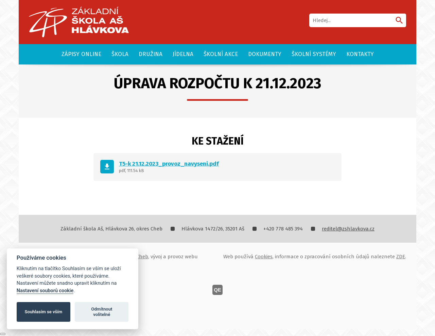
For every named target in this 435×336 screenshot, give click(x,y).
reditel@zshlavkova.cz (348, 229)
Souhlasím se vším (44, 311)
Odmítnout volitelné (101, 311)
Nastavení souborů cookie (45, 291)
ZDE (400, 257)
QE (217, 290)
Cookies (264, 257)
